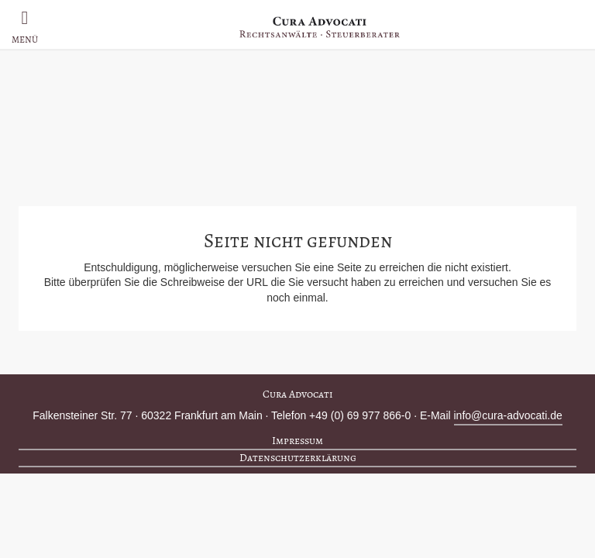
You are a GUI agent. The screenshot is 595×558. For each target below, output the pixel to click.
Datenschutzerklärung (297, 457)
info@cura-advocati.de (508, 415)
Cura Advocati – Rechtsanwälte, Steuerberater (319, 27)
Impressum (297, 440)
